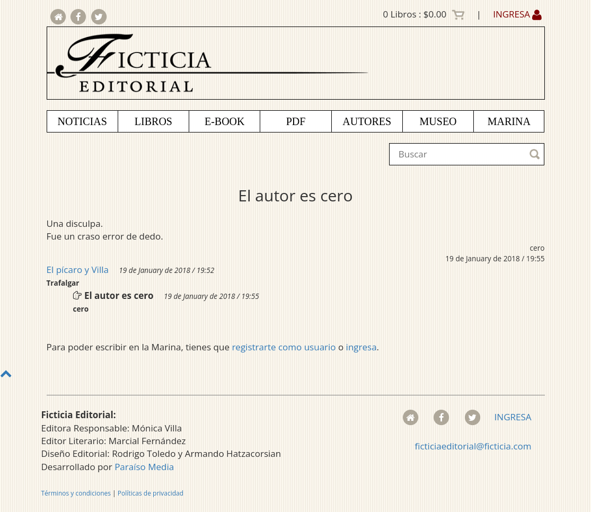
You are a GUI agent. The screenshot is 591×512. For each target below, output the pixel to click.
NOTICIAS (82, 121)
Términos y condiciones (76, 493)
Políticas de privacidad (150, 493)
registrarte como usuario (284, 347)
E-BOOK (225, 121)
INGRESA (517, 14)
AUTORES (366, 121)
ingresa (361, 347)
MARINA (509, 121)
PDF (296, 121)
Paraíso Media (144, 467)
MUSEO (438, 121)
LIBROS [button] (153, 121)
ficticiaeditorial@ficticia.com (472, 446)
